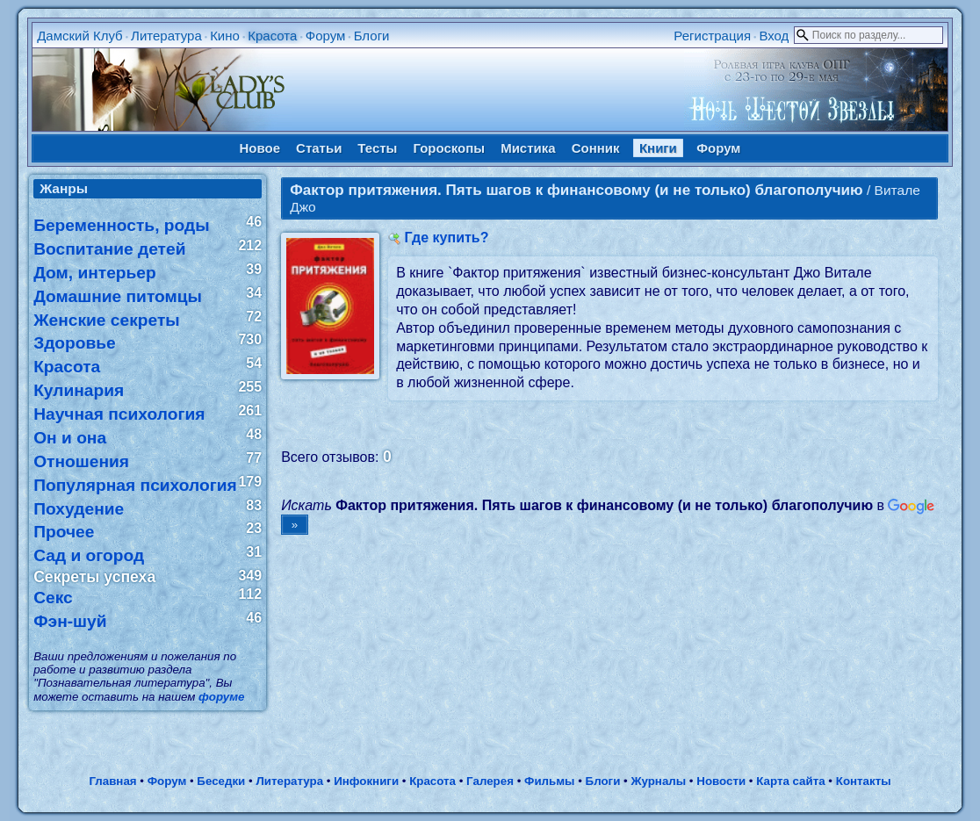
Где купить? (447, 237)
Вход (774, 35)
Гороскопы (449, 147)
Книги (658, 147)
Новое (260, 147)
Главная (112, 781)
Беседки (221, 781)
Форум (326, 35)
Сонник (596, 147)
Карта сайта (790, 781)
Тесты (377, 147)
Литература (166, 35)
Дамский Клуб (80, 35)
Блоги (372, 35)
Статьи (319, 147)
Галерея (490, 781)
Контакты (863, 781)
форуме (221, 696)
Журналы (658, 781)
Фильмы (549, 781)
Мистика (528, 147)
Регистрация (712, 35)
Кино (225, 35)
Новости (721, 781)
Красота (272, 35)
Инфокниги (366, 781)
